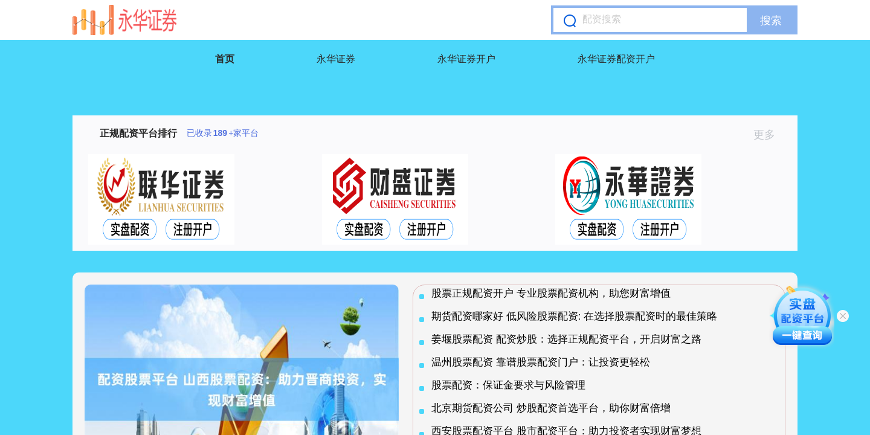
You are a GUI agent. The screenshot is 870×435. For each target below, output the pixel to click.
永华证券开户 (466, 59)
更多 (769, 135)
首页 (224, 59)
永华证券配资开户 (616, 59)
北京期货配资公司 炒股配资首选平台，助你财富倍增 (551, 408)
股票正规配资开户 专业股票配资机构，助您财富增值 (551, 293)
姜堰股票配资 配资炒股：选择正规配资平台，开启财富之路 (566, 339)
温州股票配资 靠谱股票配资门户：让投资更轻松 (540, 362)
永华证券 (336, 59)
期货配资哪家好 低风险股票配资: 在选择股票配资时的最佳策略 (574, 316)
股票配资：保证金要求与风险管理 (508, 385)
